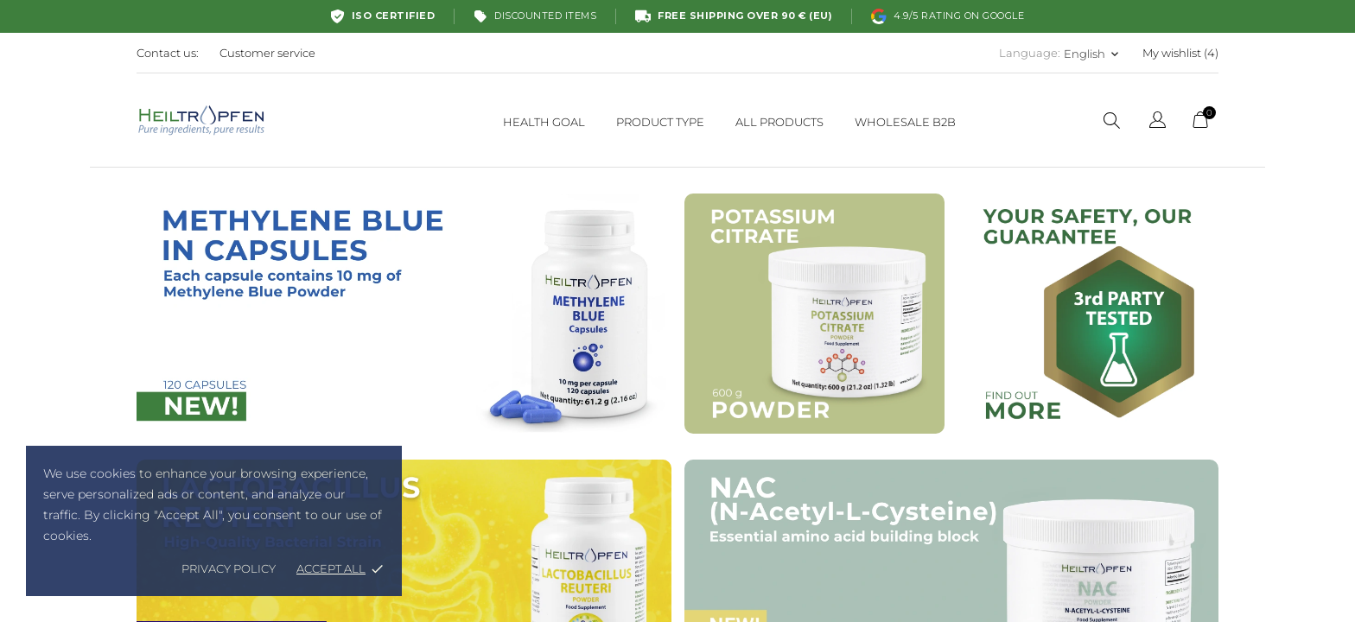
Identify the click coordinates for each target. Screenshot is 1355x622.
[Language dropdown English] (1093, 53)
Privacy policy (228, 568)
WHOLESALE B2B (905, 122)
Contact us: (168, 53)
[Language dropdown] (1157, 122)
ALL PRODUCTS (779, 122)
